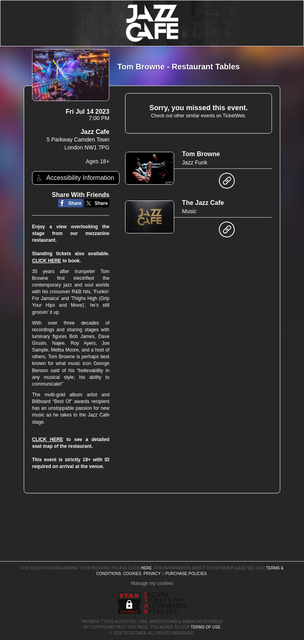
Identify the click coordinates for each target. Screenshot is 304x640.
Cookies (132, 573)
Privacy (152, 573)
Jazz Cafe (94, 131)
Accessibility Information (74, 178)
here (146, 568)
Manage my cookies (152, 583)
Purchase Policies (186, 573)
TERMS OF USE (205, 627)
